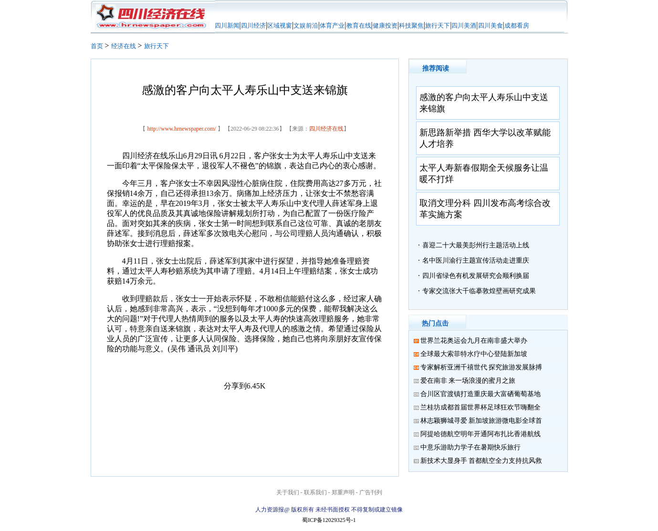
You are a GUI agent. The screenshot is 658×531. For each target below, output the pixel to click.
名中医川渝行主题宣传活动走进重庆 (475, 260)
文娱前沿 (305, 25)
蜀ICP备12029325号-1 (329, 520)
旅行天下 (437, 25)
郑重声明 (343, 492)
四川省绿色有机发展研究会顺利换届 (475, 275)
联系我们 (315, 492)
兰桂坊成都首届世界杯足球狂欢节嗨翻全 (480, 407)
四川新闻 (227, 25)
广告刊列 (370, 492)
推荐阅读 (435, 68)
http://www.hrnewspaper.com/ (181, 128)
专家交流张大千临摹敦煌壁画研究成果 (479, 291)
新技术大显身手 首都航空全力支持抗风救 (481, 460)
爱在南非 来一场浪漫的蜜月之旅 (468, 380)
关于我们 (287, 492)
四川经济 (253, 25)
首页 (97, 46)
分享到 (235, 386)
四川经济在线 (326, 128)
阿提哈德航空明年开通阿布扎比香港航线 (480, 434)
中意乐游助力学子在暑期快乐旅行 (470, 447)
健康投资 (385, 25)
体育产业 (332, 25)
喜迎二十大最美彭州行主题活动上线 (475, 245)
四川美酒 (463, 25)
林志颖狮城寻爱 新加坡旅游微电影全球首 (481, 420)
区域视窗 (279, 25)
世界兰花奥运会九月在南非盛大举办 (473, 340)
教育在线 (358, 25)
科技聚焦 (411, 25)
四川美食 (490, 25)
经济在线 (123, 46)
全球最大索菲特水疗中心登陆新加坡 (473, 353)
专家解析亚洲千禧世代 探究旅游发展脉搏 (481, 367)
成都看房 (516, 25)
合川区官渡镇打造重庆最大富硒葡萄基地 (480, 394)
